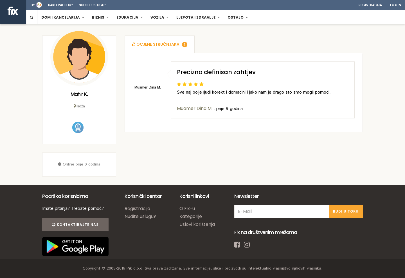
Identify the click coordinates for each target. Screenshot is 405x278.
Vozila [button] (159, 17)
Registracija (370, 5)
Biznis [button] (100, 17)
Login (395, 5)
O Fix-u (187, 208)
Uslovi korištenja (197, 224)
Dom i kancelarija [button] (62, 17)
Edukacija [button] (129, 17)
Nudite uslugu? (92, 5)
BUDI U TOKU (346, 211)
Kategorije (190, 216)
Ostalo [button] (238, 17)
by (33, 5)
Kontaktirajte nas (75, 224)
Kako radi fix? (60, 5)
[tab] (160, 44)
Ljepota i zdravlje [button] (198, 17)
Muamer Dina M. (195, 108)
